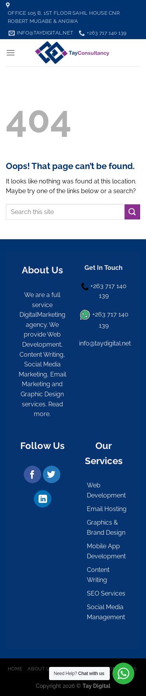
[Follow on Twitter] (51, 474)
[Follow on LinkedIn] (42, 499)
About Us (40, 669)
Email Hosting (107, 509)
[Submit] (132, 211)
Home (15, 669)
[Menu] (10, 52)
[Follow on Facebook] (32, 474)
